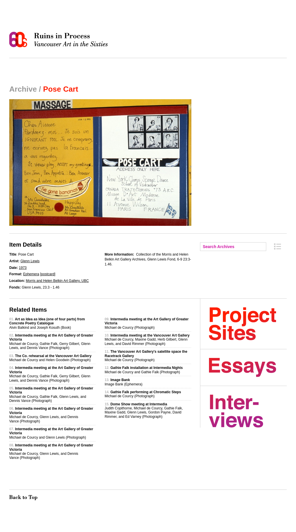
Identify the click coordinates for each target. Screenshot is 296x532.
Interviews (248, 411)
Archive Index (277, 246)
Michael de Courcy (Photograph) (143, 394)
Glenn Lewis (30, 261)
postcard (47, 274)
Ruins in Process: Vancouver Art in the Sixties (59, 39)
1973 (23, 268)
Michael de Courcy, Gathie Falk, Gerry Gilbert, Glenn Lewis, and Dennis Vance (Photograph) (51, 341)
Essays (248, 367)
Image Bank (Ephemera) (124, 382)
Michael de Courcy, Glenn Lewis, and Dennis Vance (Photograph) (51, 415)
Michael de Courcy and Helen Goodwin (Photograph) (50, 358)
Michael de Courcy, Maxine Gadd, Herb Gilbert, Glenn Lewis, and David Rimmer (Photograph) (147, 339)
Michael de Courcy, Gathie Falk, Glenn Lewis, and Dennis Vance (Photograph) (51, 394)
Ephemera (31, 274)
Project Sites (248, 323)
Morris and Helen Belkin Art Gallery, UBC (57, 281)
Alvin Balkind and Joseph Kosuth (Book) (47, 323)
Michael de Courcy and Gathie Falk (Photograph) (144, 370)
